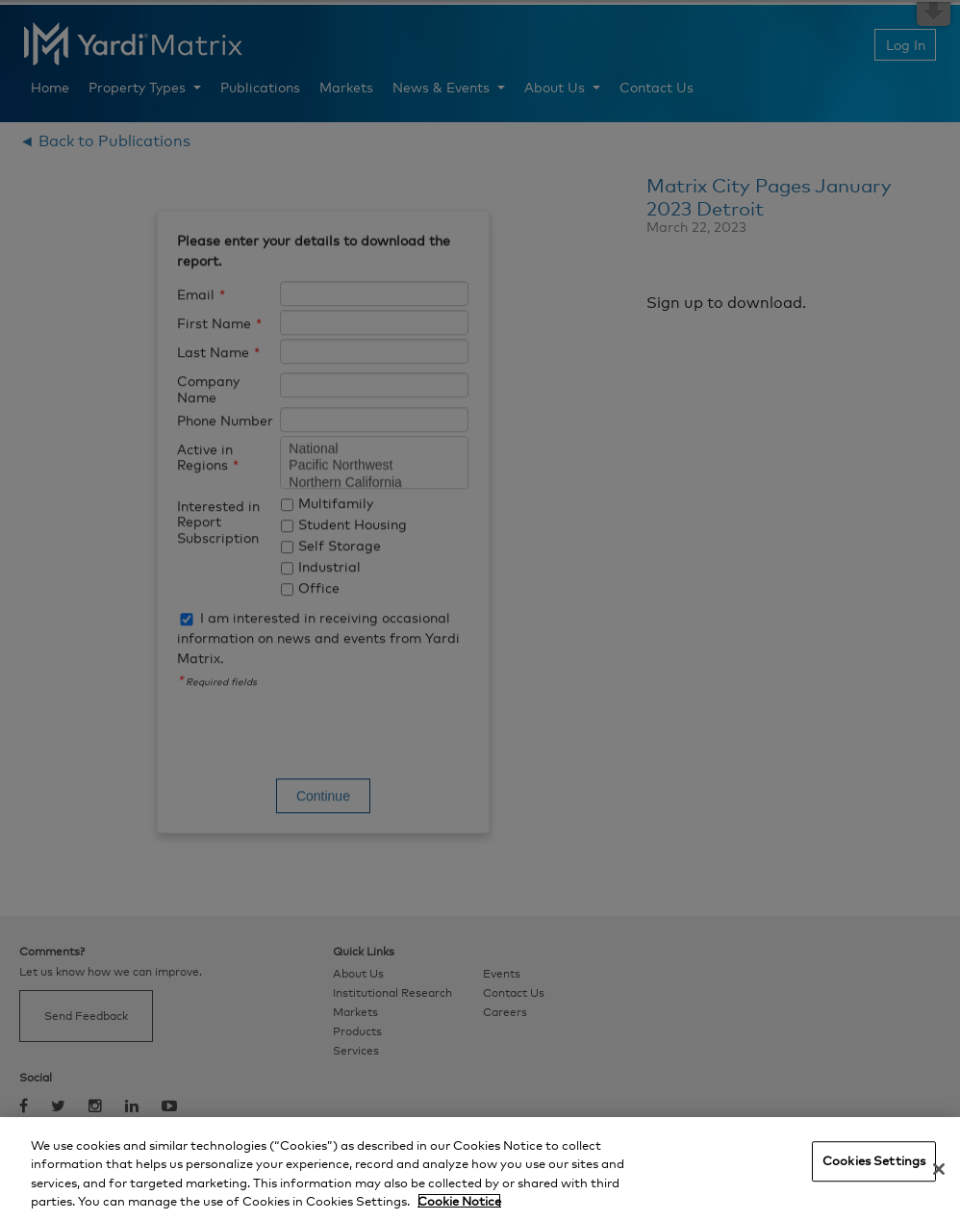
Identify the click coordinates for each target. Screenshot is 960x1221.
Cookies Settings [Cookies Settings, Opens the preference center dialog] (873, 1160)
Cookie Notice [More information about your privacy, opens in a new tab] (459, 1200)
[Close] (939, 1169)
